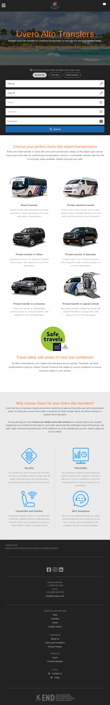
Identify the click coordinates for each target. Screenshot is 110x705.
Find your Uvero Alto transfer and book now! (56, 70)
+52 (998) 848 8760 (55, 590)
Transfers (55, 619)
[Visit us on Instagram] (56, 571)
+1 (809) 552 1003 (55, 584)
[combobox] (55, 83)
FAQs (55, 677)
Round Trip (40, 75)
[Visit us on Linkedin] (61, 571)
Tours (55, 615)
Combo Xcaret (55, 626)
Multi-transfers (72, 75)
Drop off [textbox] (11, 93)
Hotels (55, 622)
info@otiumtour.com (55, 596)
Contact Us (55, 673)
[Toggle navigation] (5, 5)
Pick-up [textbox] (11, 84)
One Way (55, 75)
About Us (55, 639)
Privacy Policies (55, 647)
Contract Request (55, 661)
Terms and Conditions (55, 643)
